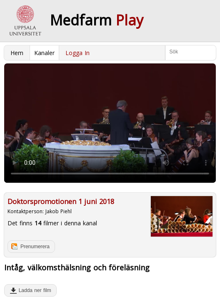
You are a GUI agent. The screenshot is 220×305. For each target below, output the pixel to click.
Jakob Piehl (58, 211)
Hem (16, 53)
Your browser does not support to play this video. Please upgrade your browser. (110, 123)
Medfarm (96, 20)
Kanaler (44, 53)
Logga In (77, 53)
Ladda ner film (33, 290)
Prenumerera (35, 247)
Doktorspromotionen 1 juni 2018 (61, 201)
